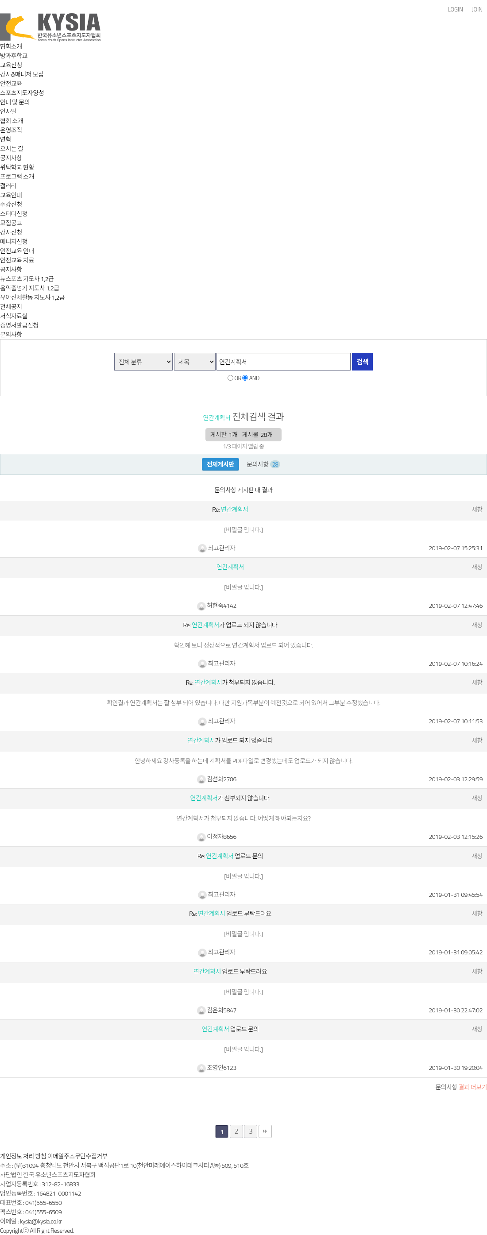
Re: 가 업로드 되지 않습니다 (230, 624)
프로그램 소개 (17, 176)
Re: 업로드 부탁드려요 (230, 913)
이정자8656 (216, 836)
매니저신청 (13, 241)
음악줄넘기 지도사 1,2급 (29, 288)
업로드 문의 (230, 1029)
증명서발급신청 (19, 325)
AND (254, 378)
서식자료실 (13, 315)
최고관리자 (216, 547)
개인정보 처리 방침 (23, 1156)
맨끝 (265, 1131)
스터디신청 (13, 213)
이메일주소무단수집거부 (77, 1156)
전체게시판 (220, 464)
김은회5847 (216, 1010)
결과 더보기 (461, 1087)
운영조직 (11, 130)
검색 (362, 362)
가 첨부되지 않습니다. (230, 798)
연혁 (5, 139)
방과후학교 (13, 55)
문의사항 (11, 334)
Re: (230, 509)
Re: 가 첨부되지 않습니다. (230, 682)
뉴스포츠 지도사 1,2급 (27, 278)
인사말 (8, 111)
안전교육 (11, 83)
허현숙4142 (216, 605)
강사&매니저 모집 (21, 74)
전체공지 (11, 306)
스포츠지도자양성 (22, 92)
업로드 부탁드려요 (230, 971)
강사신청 (11, 232)
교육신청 (11, 64)
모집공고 (11, 223)
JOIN (477, 9)
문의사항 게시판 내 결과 (243, 489)
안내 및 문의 (15, 102)
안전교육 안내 (17, 250)
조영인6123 (216, 1067)
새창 (477, 509)
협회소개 (11, 46)
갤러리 (8, 185)
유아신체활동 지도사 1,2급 (32, 297)
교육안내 (11, 195)
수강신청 (11, 204)
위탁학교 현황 (17, 167)
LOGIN (455, 9)
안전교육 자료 (17, 260)
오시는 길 (11, 148)
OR (238, 378)
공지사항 (11, 157)
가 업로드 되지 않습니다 (230, 740)
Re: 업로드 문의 (230, 856)
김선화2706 (216, 778)
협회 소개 (11, 120)
